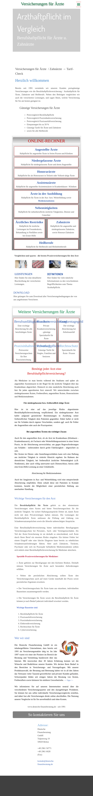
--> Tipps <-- (68, 680)
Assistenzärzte (46, 182)
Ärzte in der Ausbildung (46, 193)
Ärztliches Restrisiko (29, 222)
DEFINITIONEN (55, 274)
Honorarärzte (46, 171)
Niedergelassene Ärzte (46, 160)
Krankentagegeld (71, 321)
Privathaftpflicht (48, 346)
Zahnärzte (63, 222)
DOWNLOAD (21, 292)
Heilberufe (46, 243)
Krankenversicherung (52, 321)
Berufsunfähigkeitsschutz (32, 321)
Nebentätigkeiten (46, 208)
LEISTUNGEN (23, 274)
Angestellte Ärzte (46, 149)
